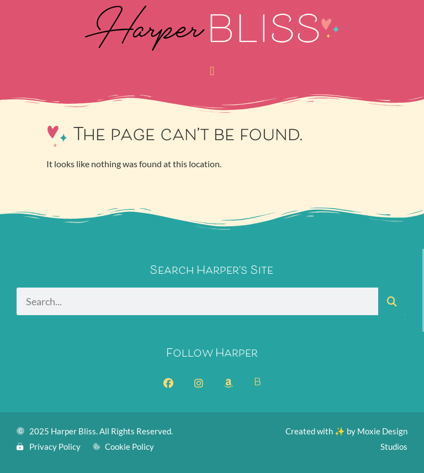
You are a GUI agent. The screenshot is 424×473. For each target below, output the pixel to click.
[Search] (392, 301)
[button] (211, 71)
